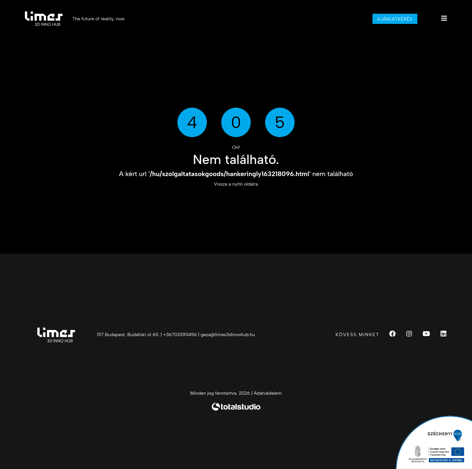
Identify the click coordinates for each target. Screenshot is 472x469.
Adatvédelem (267, 393)
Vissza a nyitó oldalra (236, 184)
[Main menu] (444, 18)
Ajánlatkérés (394, 19)
